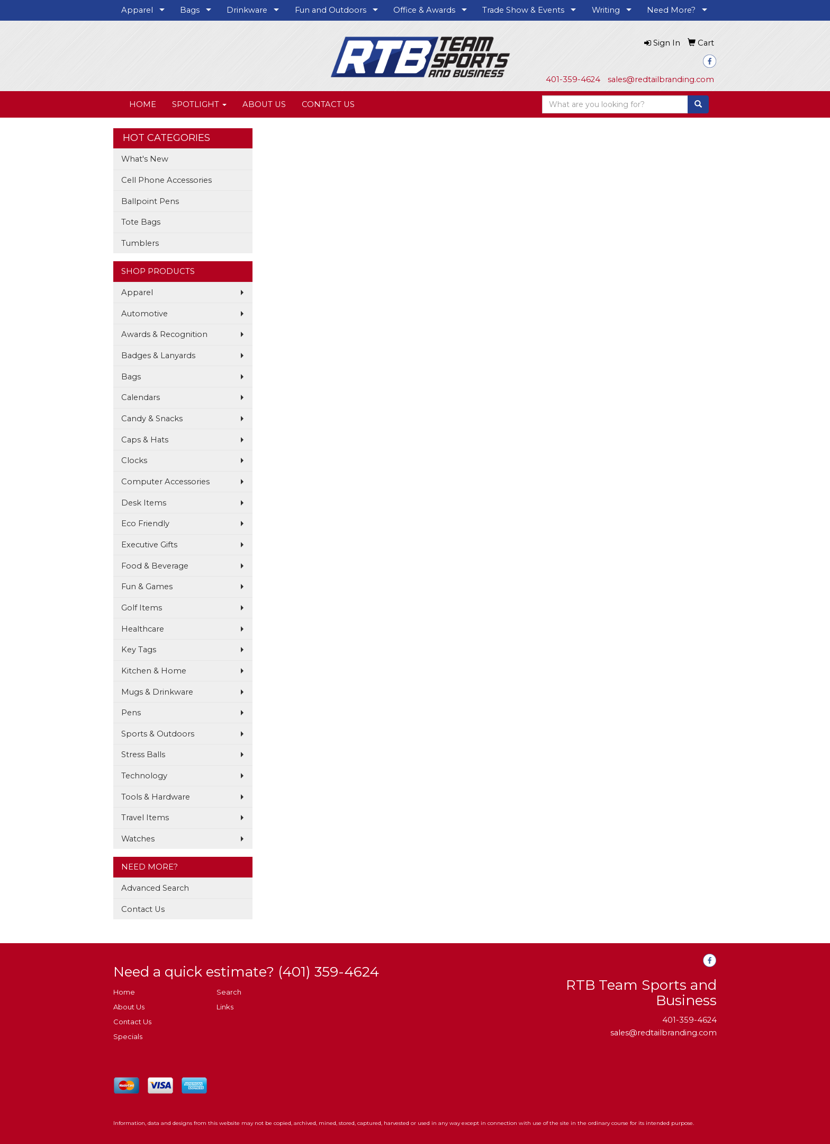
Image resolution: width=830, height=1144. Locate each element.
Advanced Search (155, 888)
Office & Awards (424, 10)
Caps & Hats (144, 440)
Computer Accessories (165, 481)
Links (224, 1007)
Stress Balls (143, 754)
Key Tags (138, 649)
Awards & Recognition (164, 334)
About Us (129, 1007)
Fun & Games (147, 586)
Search (228, 992)
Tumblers (140, 243)
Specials (127, 1036)
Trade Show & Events (523, 10)
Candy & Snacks (152, 418)
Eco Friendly (145, 523)
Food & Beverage (154, 566)
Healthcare (142, 629)
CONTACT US (328, 104)
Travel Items (145, 817)
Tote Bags (140, 222)
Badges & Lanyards (158, 355)
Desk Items (143, 503)
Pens (131, 712)
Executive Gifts (149, 544)
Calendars (140, 397)
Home (124, 992)
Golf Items (141, 608)
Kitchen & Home (153, 671)
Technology (144, 776)
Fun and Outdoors (330, 10)
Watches (138, 839)
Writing (606, 10)
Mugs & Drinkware (157, 692)
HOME (142, 104)
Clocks (134, 460)
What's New (144, 159)
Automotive (144, 313)
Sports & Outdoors (157, 734)
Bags (190, 10)
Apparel (137, 10)
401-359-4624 (573, 79)
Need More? (671, 10)
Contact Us (143, 909)
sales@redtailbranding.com (661, 79)
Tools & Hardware (155, 797)
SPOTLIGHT (199, 104)
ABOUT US (264, 104)
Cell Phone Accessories (166, 180)
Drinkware (247, 10)
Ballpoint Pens (150, 201)
